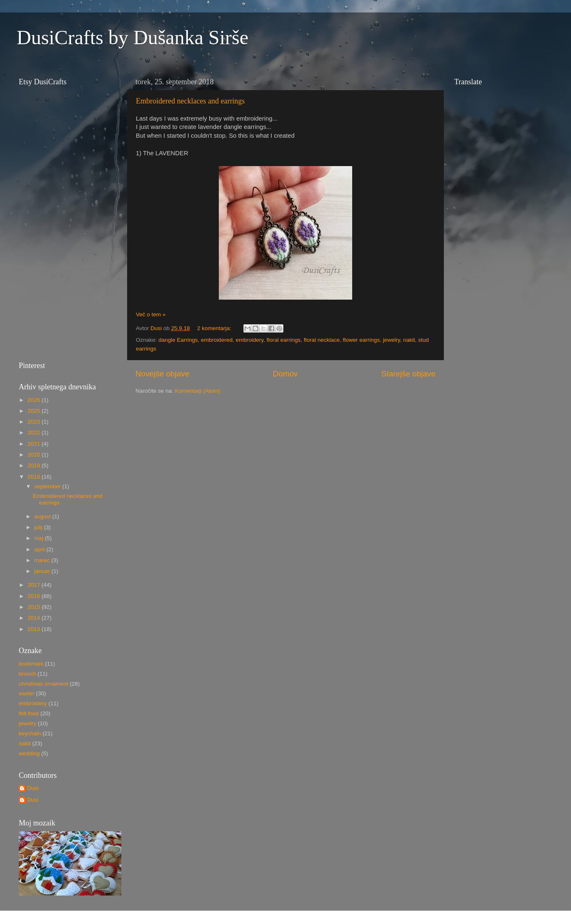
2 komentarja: (215, 328)
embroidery (249, 340)
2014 (35, 618)
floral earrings (283, 340)
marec (42, 560)
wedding (29, 753)
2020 (35, 455)
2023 (35, 422)
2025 (35, 411)
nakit (409, 340)
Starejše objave (408, 373)
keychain (30, 733)
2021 (35, 444)
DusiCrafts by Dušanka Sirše (132, 37)
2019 (35, 465)
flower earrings (361, 340)
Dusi (32, 788)
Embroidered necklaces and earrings (190, 101)
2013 (35, 629)
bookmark (31, 664)
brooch (27, 674)
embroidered (217, 340)
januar (42, 571)
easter (27, 693)
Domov (285, 373)
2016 (35, 596)
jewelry (391, 340)
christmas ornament (43, 684)
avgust (43, 516)
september (48, 486)
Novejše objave (162, 373)
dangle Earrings (178, 340)
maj (39, 538)
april (40, 549)
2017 (35, 585)
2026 (35, 400)
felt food (29, 713)
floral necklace (322, 340)
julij (39, 527)
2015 (35, 607)
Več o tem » (150, 314)
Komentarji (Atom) (197, 391)
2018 (35, 477)
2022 (35, 432)
